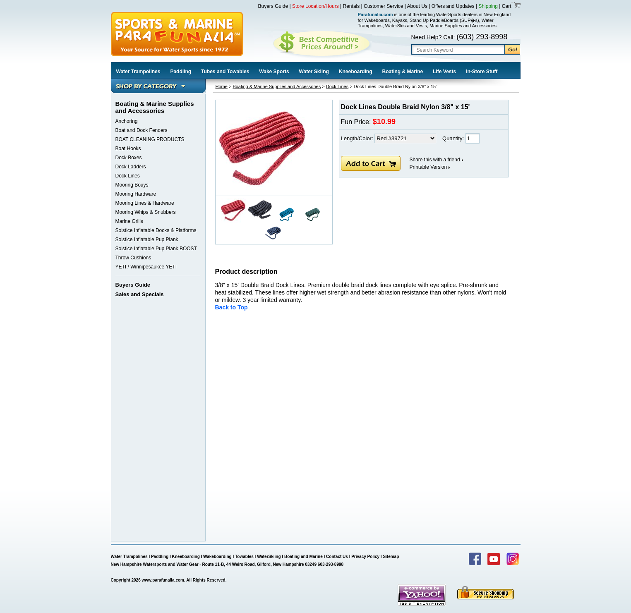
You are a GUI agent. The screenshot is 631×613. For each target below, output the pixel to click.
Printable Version (428, 167)
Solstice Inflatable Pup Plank (146, 239)
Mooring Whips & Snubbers (145, 212)
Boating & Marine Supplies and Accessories (277, 86)
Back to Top (231, 307)
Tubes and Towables (225, 71)
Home (222, 86)
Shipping (488, 6)
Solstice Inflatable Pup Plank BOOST (156, 248)
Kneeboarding (355, 71)
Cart (505, 6)
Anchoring (126, 121)
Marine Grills (129, 221)
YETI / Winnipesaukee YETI (146, 267)
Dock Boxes (128, 157)
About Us (417, 6)
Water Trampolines (138, 71)
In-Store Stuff (481, 71)
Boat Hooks (128, 148)
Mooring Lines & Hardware (144, 203)
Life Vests (444, 71)
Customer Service (383, 6)
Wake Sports (274, 71)
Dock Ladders (130, 167)
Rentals (351, 6)
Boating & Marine (402, 71)
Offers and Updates (454, 6)
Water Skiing (314, 71)
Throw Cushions (133, 258)
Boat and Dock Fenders (141, 130)
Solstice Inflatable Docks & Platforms (156, 230)
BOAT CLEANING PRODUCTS (150, 139)
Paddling (180, 71)
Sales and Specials (139, 294)
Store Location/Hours (315, 6)
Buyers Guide (273, 6)
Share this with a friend (435, 160)
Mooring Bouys (132, 185)
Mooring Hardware (135, 194)
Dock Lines (127, 176)
